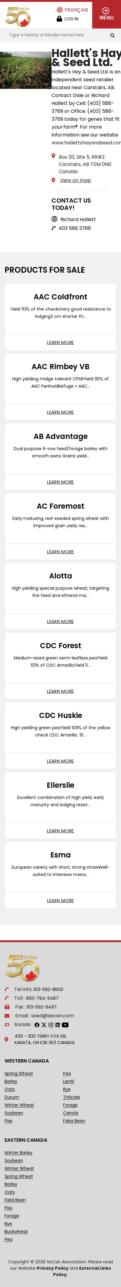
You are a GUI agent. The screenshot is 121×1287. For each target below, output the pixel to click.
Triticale (71, 1097)
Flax (8, 1121)
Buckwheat (16, 1231)
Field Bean (15, 1200)
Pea (67, 1073)
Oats (10, 1089)
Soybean (14, 1113)
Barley (11, 1081)
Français (76, 9)
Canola (70, 1113)
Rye (67, 1089)
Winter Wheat (19, 1105)
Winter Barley (18, 1153)
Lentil (68, 1081)
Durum (12, 1097)
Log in (71, 19)
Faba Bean (74, 1121)
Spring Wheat (19, 1073)
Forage (70, 1105)
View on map (75, 180)
